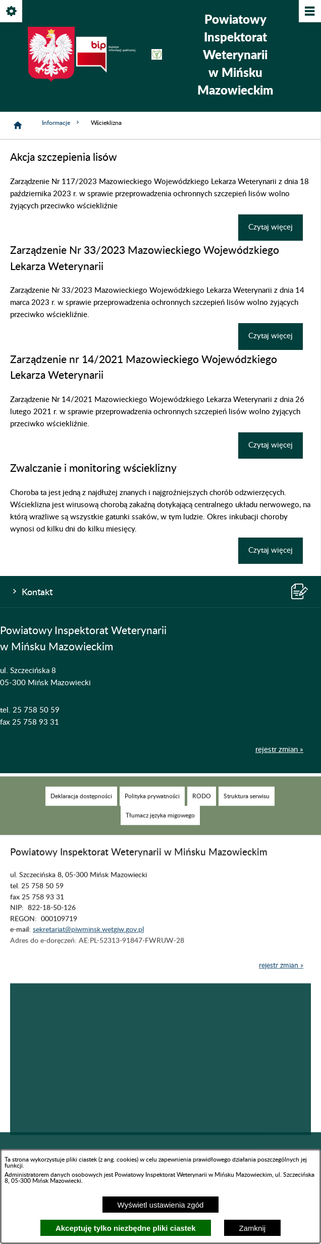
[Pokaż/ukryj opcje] (12, 12)
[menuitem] (81, 810)
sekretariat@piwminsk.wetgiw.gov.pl (88, 944)
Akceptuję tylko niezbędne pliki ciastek (126, 1228)
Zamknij (252, 1228)
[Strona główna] (17, 125)
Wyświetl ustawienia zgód (161, 1205)
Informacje (61, 122)
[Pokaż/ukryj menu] (309, 12)
